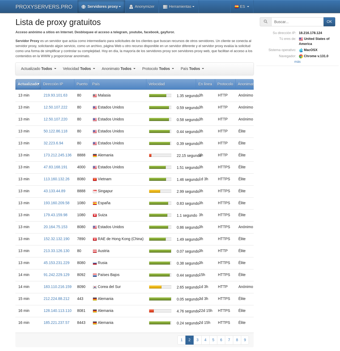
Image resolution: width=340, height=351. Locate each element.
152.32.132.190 (56, 239)
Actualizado (37, 68)
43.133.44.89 (54, 191)
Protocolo (156, 68)
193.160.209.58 (56, 203)
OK (329, 21)
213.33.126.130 (56, 251)
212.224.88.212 (56, 298)
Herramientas (177, 6)
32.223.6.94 (53, 143)
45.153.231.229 (56, 263)
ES (240, 6)
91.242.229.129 (56, 275)
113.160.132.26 (56, 179)
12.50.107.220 (55, 119)
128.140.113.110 (57, 310)
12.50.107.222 (55, 107)
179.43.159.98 (55, 215)
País (191, 68)
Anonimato (117, 68)
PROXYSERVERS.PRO (43, 7)
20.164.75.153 (55, 227)
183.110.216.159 (57, 287)
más (297, 62)
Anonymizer (141, 6)
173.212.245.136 (57, 155)
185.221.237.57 (56, 322)
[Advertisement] (297, 147)
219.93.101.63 (55, 95)
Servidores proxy (100, 6)
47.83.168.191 (55, 167)
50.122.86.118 (55, 131)
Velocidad (77, 68)
